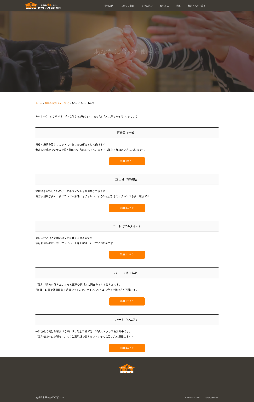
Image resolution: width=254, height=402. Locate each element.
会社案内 (109, 5)
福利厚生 (164, 5)
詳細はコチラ (127, 161)
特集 (178, 5)
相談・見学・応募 (197, 5)
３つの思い (147, 5)
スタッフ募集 (127, 5)
